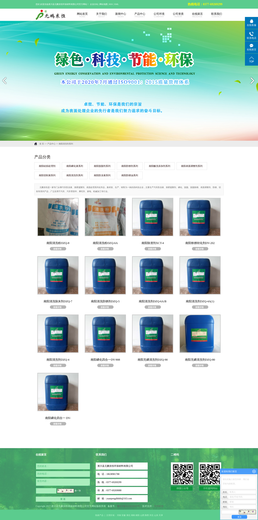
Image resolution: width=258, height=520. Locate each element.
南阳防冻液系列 (102, 175)
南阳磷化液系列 (74, 166)
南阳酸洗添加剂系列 (159, 166)
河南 (119, 515)
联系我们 (212, 15)
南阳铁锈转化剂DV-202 (200, 243)
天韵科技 (159, 506)
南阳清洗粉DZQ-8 (58, 243)
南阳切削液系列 (47, 175)
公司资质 (174, 15)
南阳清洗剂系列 (66, 144)
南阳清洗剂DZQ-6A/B (152, 301)
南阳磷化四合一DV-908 (105, 359)
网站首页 (78, 15)
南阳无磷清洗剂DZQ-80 (200, 359)
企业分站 (94, 4)
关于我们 (97, 15)
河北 (151, 515)
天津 (161, 515)
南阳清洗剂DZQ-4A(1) (200, 301)
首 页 (41, 144)
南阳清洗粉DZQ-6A (105, 243)
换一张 (78, 490)
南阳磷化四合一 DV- (58, 418)
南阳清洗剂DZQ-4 (58, 359)
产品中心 (136, 15)
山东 (156, 515)
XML (116, 4)
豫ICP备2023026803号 (128, 506)
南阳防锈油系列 (129, 175)
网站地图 (103, 4)
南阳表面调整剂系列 (191, 166)
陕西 (147, 515)
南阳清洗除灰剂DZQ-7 (58, 301)
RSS (111, 4)
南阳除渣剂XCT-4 (153, 243)
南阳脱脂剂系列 (102, 166)
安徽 (124, 515)
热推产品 (99, 515)
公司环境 (155, 15)
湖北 (128, 515)
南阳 (137, 515)
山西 (142, 515)
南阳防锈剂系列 (129, 166)
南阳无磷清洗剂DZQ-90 (153, 359)
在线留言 (193, 15)
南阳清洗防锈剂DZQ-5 (105, 301)
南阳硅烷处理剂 (47, 166)
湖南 (133, 515)
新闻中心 (116, 15)
